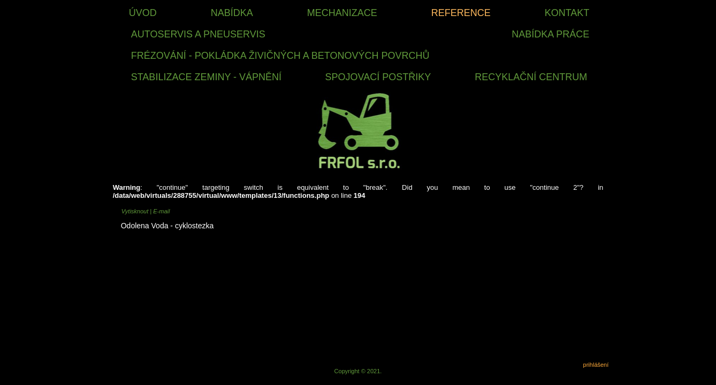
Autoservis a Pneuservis (198, 34)
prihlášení (596, 364)
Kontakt (567, 12)
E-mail (161, 211)
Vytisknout (135, 211)
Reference (461, 12)
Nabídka (232, 12)
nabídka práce (550, 34)
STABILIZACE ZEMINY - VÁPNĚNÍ (206, 77)
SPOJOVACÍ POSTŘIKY (378, 77)
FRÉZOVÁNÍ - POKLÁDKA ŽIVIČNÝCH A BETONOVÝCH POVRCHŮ (280, 55)
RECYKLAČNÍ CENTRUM (531, 77)
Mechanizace (342, 12)
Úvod (143, 12)
